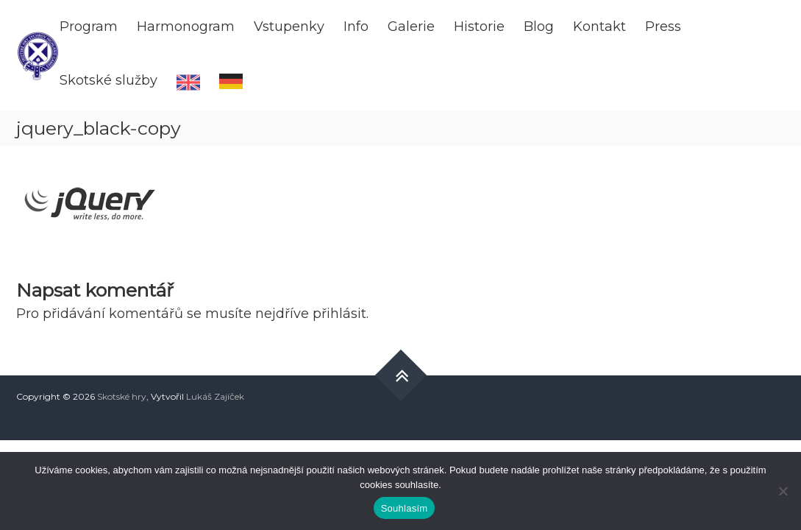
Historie (479, 26)
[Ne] (782, 491)
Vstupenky (289, 26)
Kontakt (599, 26)
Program (89, 26)
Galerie (411, 26)
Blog (539, 26)
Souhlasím (404, 508)
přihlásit (339, 313)
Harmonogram (186, 26)
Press (663, 26)
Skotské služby (108, 80)
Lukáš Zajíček (215, 396)
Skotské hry (121, 396)
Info (356, 26)
